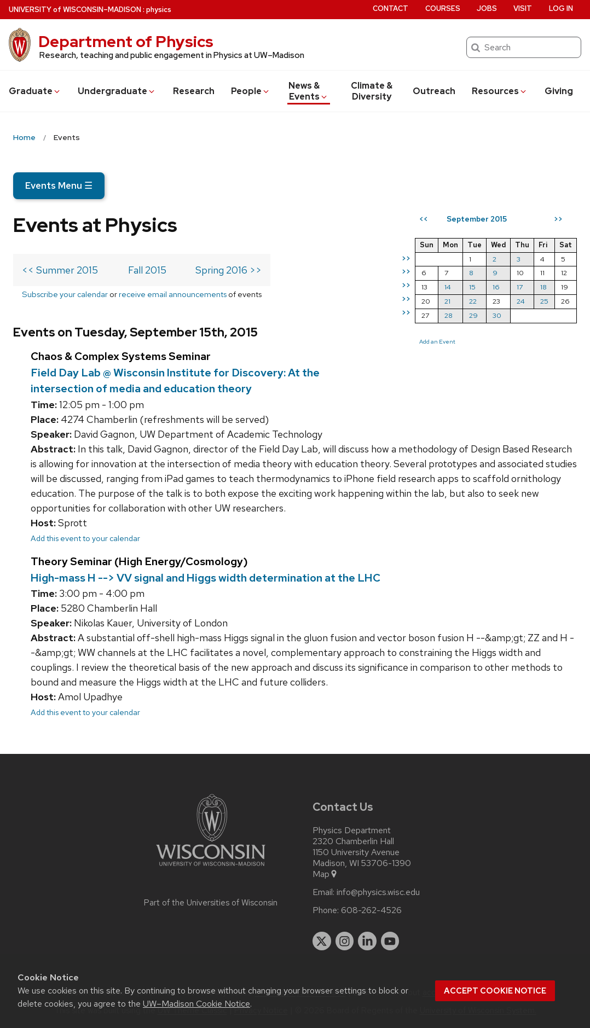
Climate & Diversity (371, 91)
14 (448, 287)
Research (194, 91)
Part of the (210, 902)
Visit (522, 8)
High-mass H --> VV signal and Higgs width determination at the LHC (205, 578)
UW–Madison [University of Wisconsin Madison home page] (75, 9)
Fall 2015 (147, 270)
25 (544, 301)
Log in (561, 8)
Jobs (487, 8)
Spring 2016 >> (228, 270)
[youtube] (390, 941)
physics (158, 9)
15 (472, 287)
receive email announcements (173, 294)
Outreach (434, 91)
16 (496, 287)
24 (521, 301)
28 (448, 315)
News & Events (308, 91)
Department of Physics (125, 41)
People (250, 91)
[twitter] (322, 941)
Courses (442, 8)
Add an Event (437, 341)
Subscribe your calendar (65, 294)
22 (472, 301)
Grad (35, 91)
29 (473, 315)
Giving (559, 91)
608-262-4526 (371, 910)
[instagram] (345, 941)
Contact (390, 8)
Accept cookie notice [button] (495, 990)
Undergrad (117, 91)
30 (497, 315)
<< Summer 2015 (60, 270)
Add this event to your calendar (85, 538)
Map (325, 874)
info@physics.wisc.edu (378, 892)
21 (447, 301)
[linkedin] (367, 941)
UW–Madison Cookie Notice (196, 1003)
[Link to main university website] (210, 868)
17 (519, 287)
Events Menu (58, 185)
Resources (500, 91)
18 (543, 287)
